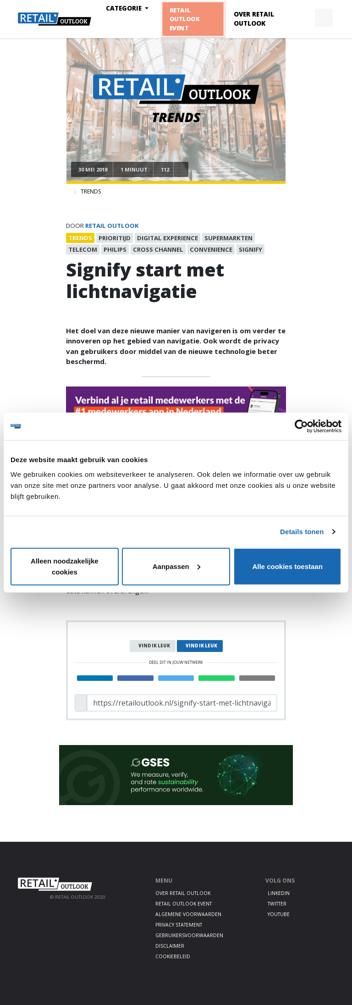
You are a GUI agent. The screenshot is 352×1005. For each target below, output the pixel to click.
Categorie (124, 8)
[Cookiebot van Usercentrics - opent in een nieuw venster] (301, 426)
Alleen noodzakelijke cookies (65, 566)
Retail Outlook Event (184, 19)
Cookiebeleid (172, 956)
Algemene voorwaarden (188, 914)
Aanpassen (176, 566)
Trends (91, 191)
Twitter (277, 903)
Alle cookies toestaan (287, 566)
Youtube (279, 914)
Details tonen (302, 532)
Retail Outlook (112, 225)
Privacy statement (178, 925)
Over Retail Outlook (254, 19)
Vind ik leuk (154, 646)
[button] (302, 18)
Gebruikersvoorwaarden (189, 935)
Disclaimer (169, 946)
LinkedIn (279, 893)
